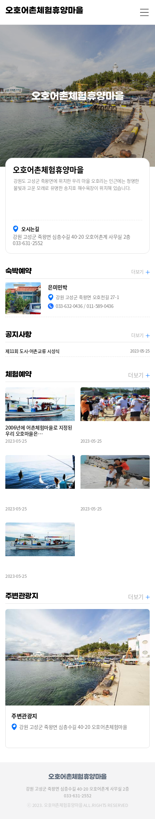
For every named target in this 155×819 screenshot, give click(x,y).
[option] (77, 96)
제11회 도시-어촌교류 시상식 (77, 351)
